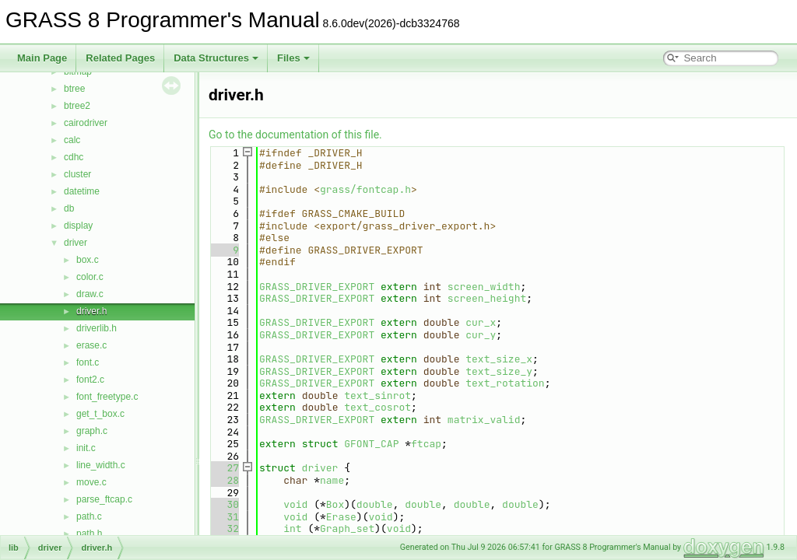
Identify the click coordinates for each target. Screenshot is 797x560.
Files (293, 58)
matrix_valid (484, 419)
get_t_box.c (100, 413)
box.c (87, 259)
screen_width (484, 286)
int (292, 528)
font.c (87, 362)
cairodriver (85, 122)
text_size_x (498, 359)
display (78, 225)
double (374, 504)
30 (224, 504)
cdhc (73, 157)
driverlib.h (96, 328)
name (332, 480)
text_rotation (504, 383)
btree (74, 88)
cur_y (480, 334)
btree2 (77, 105)
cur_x (480, 322)
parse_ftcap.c (104, 499)
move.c (91, 482)
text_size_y (498, 371)
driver (75, 242)
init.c (86, 448)
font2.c (90, 379)
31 (224, 516)
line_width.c (100, 465)
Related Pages (120, 58)
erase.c (91, 345)
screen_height (487, 298)
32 (224, 528)
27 (224, 467)
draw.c (90, 294)
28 (224, 480)
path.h (89, 533)
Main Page (42, 58)
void (295, 504)
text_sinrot (377, 395)
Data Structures (216, 58)
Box (335, 504)
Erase (341, 516)
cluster (77, 174)
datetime (82, 191)
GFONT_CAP (371, 443)
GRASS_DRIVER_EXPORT (316, 286)
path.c (89, 516)
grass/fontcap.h (365, 189)
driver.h (91, 311)
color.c (90, 276)
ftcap (426, 443)
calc (72, 140)
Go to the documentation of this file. (295, 134)
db (69, 208)
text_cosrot (377, 407)
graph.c (91, 430)
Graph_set (347, 528)
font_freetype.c (107, 396)
